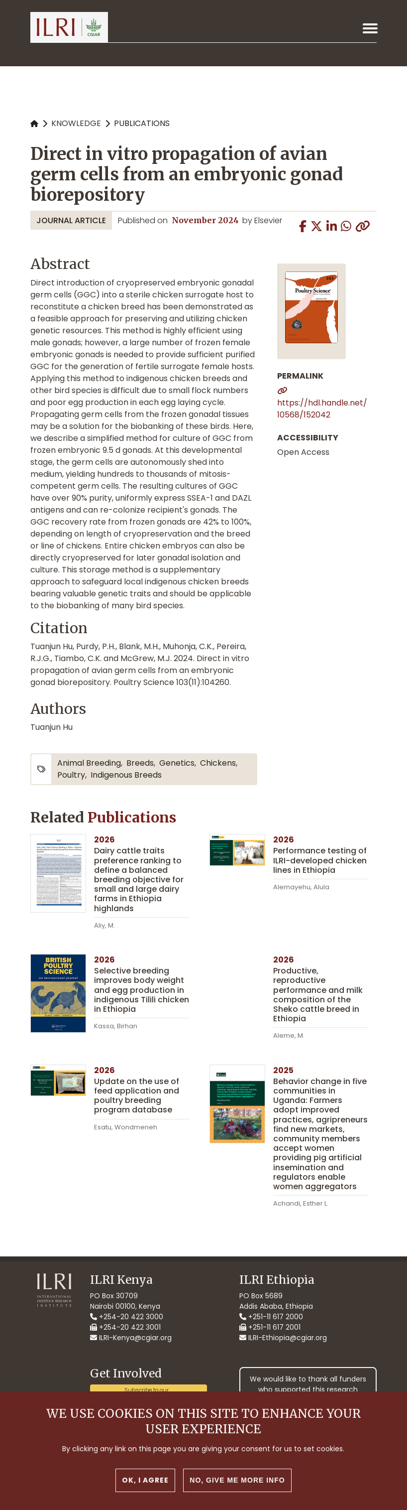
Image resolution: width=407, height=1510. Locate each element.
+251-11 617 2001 (270, 1327)
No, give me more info (237, 1482)
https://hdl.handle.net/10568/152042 (322, 408)
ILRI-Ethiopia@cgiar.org (283, 1338)
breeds (140, 763)
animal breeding (89, 763)
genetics (177, 763)
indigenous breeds (126, 775)
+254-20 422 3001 (125, 1327)
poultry (71, 775)
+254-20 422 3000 (126, 1317)
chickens (218, 763)
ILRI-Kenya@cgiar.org (131, 1338)
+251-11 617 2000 (271, 1317)
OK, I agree (145, 1482)
